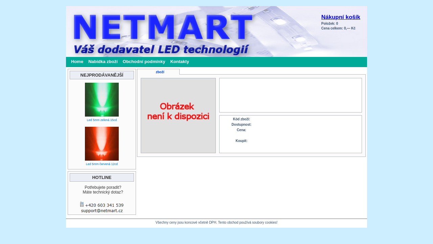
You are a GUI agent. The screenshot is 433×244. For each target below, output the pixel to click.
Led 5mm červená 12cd (102, 164)
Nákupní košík (340, 17)
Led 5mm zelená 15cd (102, 120)
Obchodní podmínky (144, 61)
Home (77, 61)
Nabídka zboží (103, 61)
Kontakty (179, 61)
